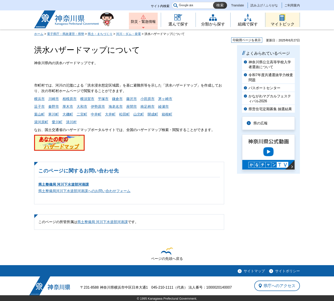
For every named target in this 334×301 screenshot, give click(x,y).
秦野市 (53, 106)
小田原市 (147, 99)
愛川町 (57, 122)
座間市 (131, 106)
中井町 (96, 114)
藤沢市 (131, 99)
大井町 (110, 114)
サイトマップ (254, 271)
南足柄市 (147, 106)
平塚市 (103, 99)
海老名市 (116, 106)
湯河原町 (41, 122)
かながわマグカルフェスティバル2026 (270, 98)
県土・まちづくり (100, 34)
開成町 (153, 114)
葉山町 (39, 114)
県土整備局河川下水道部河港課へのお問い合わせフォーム (84, 191)
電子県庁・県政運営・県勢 (65, 34)
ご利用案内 (292, 5)
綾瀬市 (163, 106)
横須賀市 (87, 99)
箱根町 (167, 114)
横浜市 (39, 99)
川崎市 (53, 99)
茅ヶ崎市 (165, 99)
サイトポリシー (287, 271)
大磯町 (67, 114)
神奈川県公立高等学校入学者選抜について (270, 64)
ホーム (38, 34)
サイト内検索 (160, 6)
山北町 (138, 114)
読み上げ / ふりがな (264, 5)
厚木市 (67, 106)
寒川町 (53, 114)
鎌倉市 (117, 99)
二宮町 (82, 114)
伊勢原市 (98, 106)
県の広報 (260, 123)
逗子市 (39, 106)
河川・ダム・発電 (128, 34)
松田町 (124, 114)
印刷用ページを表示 (247, 40)
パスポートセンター (264, 88)
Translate (237, 5)
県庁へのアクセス (279, 286)
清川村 (71, 122)
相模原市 (69, 99)
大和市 (82, 106)
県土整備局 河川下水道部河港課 (63, 184)
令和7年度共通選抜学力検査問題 (271, 77)
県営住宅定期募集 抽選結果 (270, 109)
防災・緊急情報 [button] (143, 21)
